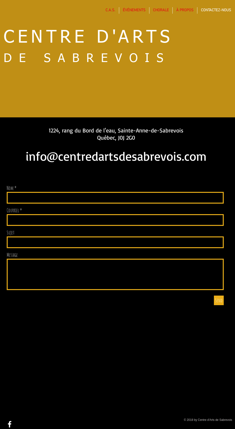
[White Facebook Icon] (9, 424)
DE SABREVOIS (87, 59)
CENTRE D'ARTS (88, 37)
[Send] (219, 300)
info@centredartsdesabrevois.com (116, 156)
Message (12, 254)
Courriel (13, 210)
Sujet (11, 232)
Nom (10, 188)
